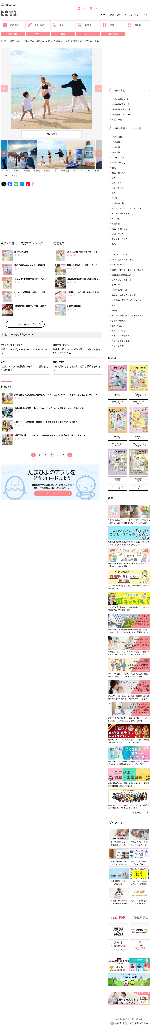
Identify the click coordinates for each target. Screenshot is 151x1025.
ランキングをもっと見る (25, 324)
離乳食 (108, 25)
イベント (116, 218)
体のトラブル (118, 157)
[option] (51, 88)
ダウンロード (53, 493)
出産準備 (84, 25)
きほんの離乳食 (119, 320)
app (7, 175)
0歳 (55, 171)
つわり (8, 171)
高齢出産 (17, 171)
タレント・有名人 (93, 171)
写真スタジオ (113, 34)
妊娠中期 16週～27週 (121, 109)
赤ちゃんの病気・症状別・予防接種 (127, 315)
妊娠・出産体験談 (120, 228)
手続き (115, 198)
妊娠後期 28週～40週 (121, 114)
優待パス (134, 25)
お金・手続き (36, 25)
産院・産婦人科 (119, 172)
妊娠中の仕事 (118, 203)
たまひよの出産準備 (121, 341)
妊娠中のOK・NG (119, 290)
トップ (3, 41)
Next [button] (98, 88)
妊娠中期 (37, 171)
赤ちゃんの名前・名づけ (123, 213)
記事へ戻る (52, 133)
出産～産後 (117, 183)
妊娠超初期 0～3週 (120, 99)
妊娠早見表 (10, 25)
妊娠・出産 (115, 15)
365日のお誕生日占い (121, 274)
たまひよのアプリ (120, 330)
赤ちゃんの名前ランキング (123, 295)
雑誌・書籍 (12, 34)
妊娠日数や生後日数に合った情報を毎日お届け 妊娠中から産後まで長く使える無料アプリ (53, 486)
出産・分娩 (117, 119)
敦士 (13, 175)
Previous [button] (4, 88)
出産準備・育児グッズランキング (126, 300)
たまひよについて (120, 254)
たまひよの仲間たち (121, 335)
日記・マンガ (118, 233)
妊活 (145, 15)
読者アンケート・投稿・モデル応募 (127, 269)
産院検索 (116, 285)
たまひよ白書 (118, 346)
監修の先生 (117, 325)
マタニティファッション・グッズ (126, 208)
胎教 (114, 167)
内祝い (94, 8)
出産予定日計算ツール (122, 279)
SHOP (82, 8)
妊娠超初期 (117, 137)
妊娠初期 (27, 171)
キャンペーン (88, 34)
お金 (114, 193)
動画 (114, 244)
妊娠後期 (47, 171)
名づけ (58, 25)
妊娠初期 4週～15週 (121, 104)
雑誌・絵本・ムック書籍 (123, 259)
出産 (114, 177)
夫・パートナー (79, 171)
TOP (103, 15)
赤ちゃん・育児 (131, 15)
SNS (63, 34)
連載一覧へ (137, 812)
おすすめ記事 (65, 171)
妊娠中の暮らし (119, 162)
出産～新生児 (118, 188)
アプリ (37, 34)
